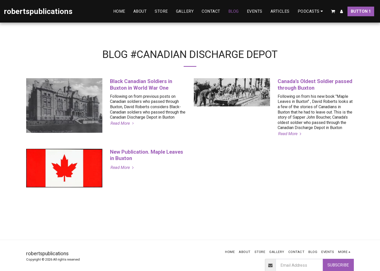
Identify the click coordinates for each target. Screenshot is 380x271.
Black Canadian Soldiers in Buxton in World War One (141, 84)
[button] (311, 11)
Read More (122, 123)
